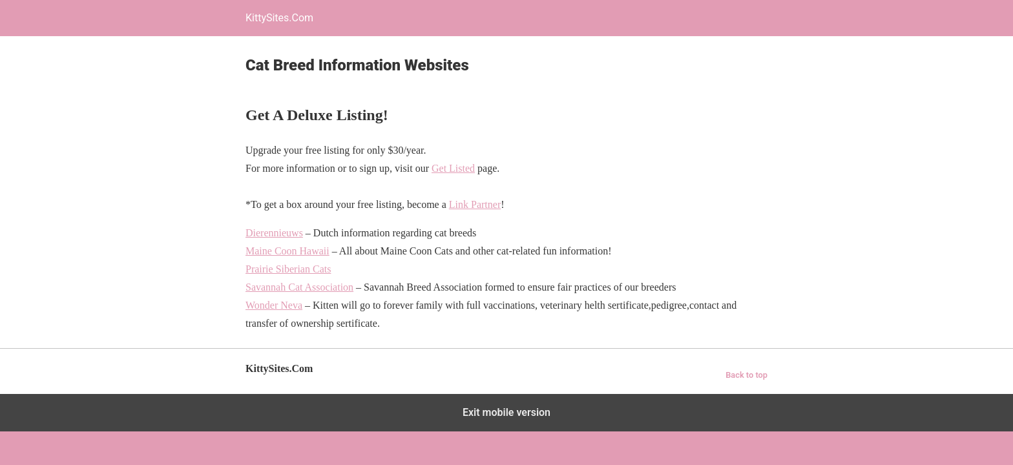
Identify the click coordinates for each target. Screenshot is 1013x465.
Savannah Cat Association (299, 287)
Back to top (747, 375)
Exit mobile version (506, 412)
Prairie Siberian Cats (288, 269)
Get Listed (453, 168)
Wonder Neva (273, 305)
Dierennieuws (274, 232)
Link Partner (475, 204)
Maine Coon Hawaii (287, 250)
